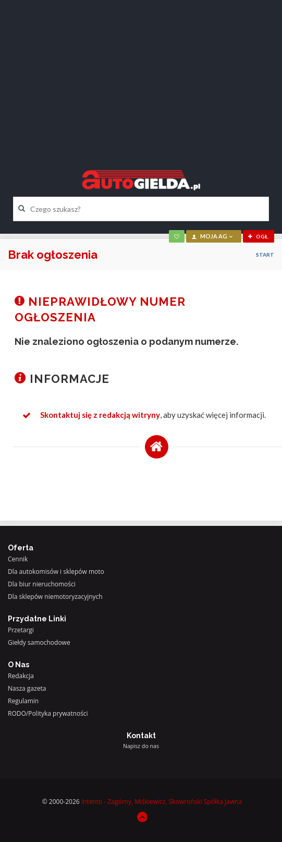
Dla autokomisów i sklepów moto (56, 571)
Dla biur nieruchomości (42, 584)
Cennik (18, 559)
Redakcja (21, 675)
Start (265, 254)
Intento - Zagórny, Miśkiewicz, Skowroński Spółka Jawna (161, 801)
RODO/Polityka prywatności (48, 713)
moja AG (212, 236)
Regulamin (23, 700)
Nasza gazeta (27, 688)
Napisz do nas (141, 746)
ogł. (258, 236)
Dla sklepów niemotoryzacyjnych (55, 596)
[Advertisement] (141, 76)
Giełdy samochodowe (39, 642)
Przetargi (21, 630)
